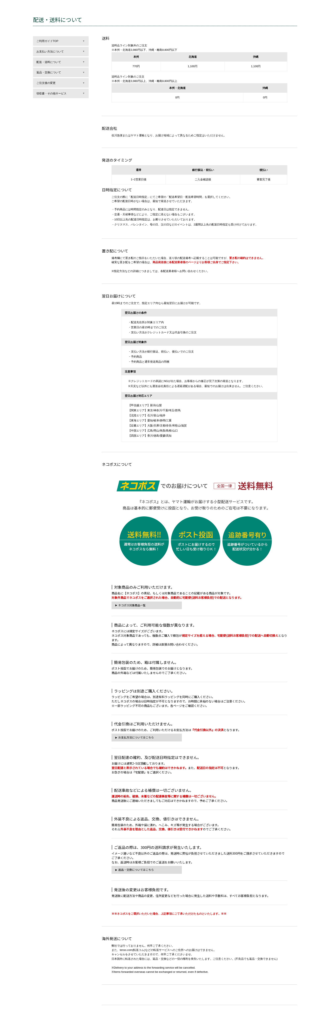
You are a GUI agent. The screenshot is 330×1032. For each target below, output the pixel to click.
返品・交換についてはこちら (136, 870)
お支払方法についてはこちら (136, 737)
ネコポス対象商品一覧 (132, 605)
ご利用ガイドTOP (47, 41)
